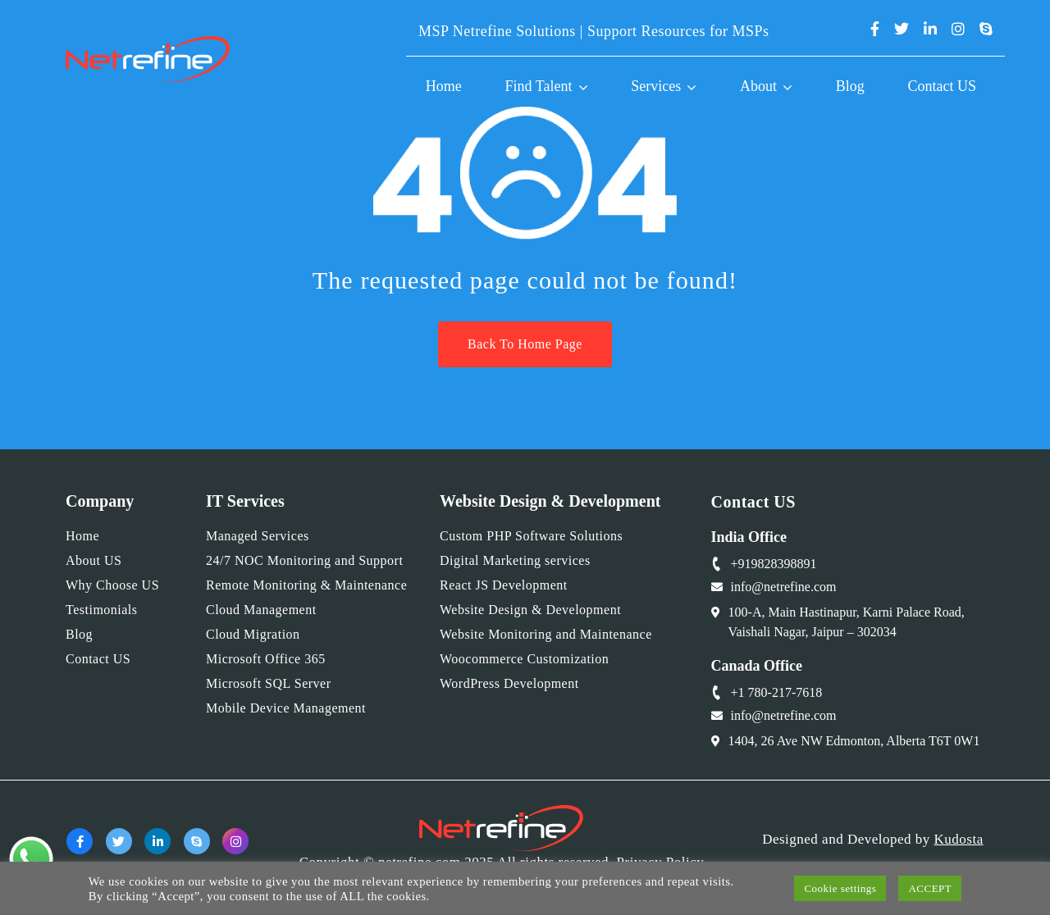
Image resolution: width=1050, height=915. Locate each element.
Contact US (942, 86)
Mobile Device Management (286, 708)
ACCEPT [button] (930, 888)
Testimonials (102, 610)
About (758, 86)
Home (444, 86)
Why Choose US (112, 585)
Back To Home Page (525, 344)
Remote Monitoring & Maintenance (306, 585)
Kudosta (959, 839)
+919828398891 (774, 564)
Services (656, 86)
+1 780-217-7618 (777, 692)
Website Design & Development (530, 610)
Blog (850, 86)
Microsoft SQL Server (268, 683)
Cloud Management (261, 610)
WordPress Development (509, 683)
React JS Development (504, 585)
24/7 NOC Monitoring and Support (304, 560)
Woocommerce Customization (524, 659)
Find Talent (539, 86)
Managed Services (257, 536)
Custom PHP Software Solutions (531, 536)
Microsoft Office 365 (266, 659)
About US (93, 560)
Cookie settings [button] (840, 888)
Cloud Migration (253, 634)
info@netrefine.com (784, 587)
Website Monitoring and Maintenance (546, 634)
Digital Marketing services (515, 560)
